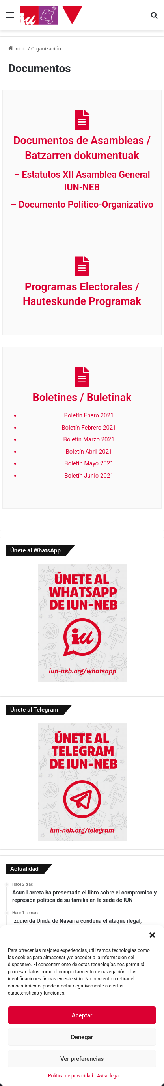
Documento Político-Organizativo (86, 204)
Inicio (17, 49)
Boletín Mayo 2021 (88, 463)
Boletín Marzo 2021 (89, 439)
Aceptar (82, 1015)
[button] (152, 935)
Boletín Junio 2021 (89, 475)
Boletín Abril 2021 (88, 451)
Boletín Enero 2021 (89, 415)
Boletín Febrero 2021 (89, 427)
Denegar (82, 1037)
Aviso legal (108, 1076)
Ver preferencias (82, 1058)
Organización (46, 49)
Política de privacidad (70, 1076)
